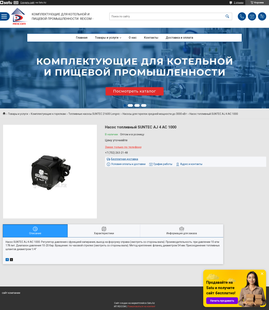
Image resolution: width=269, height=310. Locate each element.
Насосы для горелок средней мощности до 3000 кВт (155, 113)
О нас (133, 37)
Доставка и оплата (179, 37)
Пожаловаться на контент (141, 306)
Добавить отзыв (262, 16)
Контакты (151, 37)
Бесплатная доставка (124, 159)
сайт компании (11, 292)
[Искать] (227, 16)
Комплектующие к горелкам (48, 113)
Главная (81, 37)
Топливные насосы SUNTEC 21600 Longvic (94, 113)
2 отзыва (238, 2)
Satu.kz (151, 303)
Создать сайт (27, 2)
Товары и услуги (106, 37)
